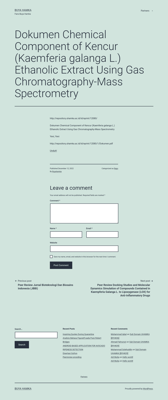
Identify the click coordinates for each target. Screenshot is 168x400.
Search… (18, 329)
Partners (145, 10)
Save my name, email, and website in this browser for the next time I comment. (85, 257)
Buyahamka (57, 171)
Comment (55, 200)
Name (53, 228)
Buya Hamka (23, 10)
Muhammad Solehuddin (121, 349)
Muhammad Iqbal (119, 334)
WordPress (148, 389)
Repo (116, 168)
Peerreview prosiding (72, 357)
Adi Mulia (115, 357)
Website (53, 242)
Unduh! (53, 150)
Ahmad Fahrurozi (118, 342)
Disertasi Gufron (70, 353)
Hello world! (127, 357)
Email (89, 228)
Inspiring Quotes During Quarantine (78, 334)
